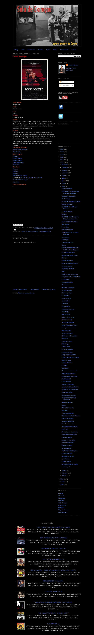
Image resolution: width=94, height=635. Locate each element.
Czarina (64, 258)
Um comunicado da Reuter (70, 464)
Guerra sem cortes (67, 333)
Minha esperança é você (69, 325)
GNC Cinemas (62, 503)
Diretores (40, 50)
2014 (62, 157)
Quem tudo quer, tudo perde (70, 357)
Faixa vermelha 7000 (68, 413)
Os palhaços (65, 311)
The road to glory (67, 437)
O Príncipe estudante (68, 268)
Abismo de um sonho (68, 317)
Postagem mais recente (20, 289)
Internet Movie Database (20, 149)
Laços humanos (66, 298)
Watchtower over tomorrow (70, 274)
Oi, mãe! (64, 365)
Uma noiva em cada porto (69, 432)
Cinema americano (45, 231)
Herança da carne (67, 402)
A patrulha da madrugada (69, 434)
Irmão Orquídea (66, 467)
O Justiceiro (65, 295)
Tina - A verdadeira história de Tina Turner (53, 602)
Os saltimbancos (67, 290)
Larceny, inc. (65, 459)
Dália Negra (65, 344)
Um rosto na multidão (68, 287)
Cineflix (60, 493)
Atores (48, 50)
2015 (62, 154)
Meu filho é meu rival (68, 424)
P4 (29, 177)
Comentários (64, 85)
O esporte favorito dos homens (71, 416)
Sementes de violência (53, 581)
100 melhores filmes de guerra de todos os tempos (53, 570)
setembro (65, 173)
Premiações (31, 50)
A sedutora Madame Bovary (70, 387)
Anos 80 (24, 231)
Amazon (15, 156)
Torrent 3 (15, 173)
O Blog (16, 50)
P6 (35, 177)
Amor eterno (65, 237)
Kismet (64, 405)
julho (63, 178)
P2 (24, 177)
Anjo (63, 271)
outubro (64, 170)
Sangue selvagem (67, 204)
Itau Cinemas (62, 505)
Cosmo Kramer (73, 65)
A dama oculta (53, 624)
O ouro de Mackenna (68, 442)
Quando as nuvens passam (70, 389)
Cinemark (61, 496)
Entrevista (65, 303)
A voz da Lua (65, 301)
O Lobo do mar (66, 461)
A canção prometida (68, 421)
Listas (23, 50)
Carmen (64, 214)
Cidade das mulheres (68, 309)
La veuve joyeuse (67, 211)
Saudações (65, 368)
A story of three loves (68, 384)
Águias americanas (67, 418)
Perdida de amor (67, 445)
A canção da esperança (69, 328)
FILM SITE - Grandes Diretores (71, 201)
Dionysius (65, 338)
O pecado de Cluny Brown (69, 255)
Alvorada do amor (67, 266)
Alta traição (65, 240)
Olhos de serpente (67, 349)
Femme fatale (66, 346)
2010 (62, 481)
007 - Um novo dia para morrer (53, 538)
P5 (32, 177)
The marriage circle (67, 242)
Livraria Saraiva (17, 160)
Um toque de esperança (53, 559)
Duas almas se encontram (69, 426)
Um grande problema (68, 322)
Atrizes (55, 50)
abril (63, 186)
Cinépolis (61, 500)
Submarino (16, 165)
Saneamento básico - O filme (53, 548)
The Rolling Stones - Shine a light (53, 613)
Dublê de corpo (20, 56)
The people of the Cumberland (71, 277)
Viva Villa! (65, 429)
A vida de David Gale (53, 592)
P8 (41, 177)
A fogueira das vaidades (69, 355)
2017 (62, 149)
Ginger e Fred (66, 306)
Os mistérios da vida (68, 456)
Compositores (64, 50)
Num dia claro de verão (69, 395)
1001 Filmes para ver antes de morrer (53, 527)
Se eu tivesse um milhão (69, 221)
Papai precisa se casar (68, 373)
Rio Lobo (64, 410)
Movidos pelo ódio (67, 282)
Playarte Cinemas (63, 510)
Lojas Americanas (18, 162)
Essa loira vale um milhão (69, 376)
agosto (64, 175)
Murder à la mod (67, 341)
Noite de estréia (66, 330)
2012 (62, 162)
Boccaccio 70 (66, 314)
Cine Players (17, 152)
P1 (21, 177)
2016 (62, 152)
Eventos (74, 50)
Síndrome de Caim (67, 352)
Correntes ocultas (67, 392)
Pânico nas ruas (66, 293)
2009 (62, 484)
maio (63, 183)
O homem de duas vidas (69, 336)
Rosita (64, 245)
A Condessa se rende (68, 252)
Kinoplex (61, 507)
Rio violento (65, 285)
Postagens (64, 82)
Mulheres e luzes (67, 320)
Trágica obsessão (67, 363)
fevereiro (65, 473)
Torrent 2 (15, 171)
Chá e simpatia (66, 381)
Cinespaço (61, 498)
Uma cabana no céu (68, 408)
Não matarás (65, 224)
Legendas (16, 182)
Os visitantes (65, 279)
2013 (62, 160)
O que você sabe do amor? (70, 263)
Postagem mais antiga (48, 289)
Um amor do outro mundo (69, 371)
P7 (38, 177)
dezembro (65, 165)
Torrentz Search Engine (20, 175)
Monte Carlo (65, 227)
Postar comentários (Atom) (26, 293)
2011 (62, 479)
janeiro (64, 475)
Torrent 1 (15, 169)
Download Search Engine (20, 180)
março (64, 470)
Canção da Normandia (68, 440)
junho (64, 181)
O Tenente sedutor (67, 229)
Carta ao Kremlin (67, 188)
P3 (27, 177)
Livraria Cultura (17, 158)
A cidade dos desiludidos (69, 451)
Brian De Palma (33, 231)
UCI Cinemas (62, 512)
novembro (65, 167)
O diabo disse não (67, 260)
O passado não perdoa (68, 196)
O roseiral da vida (67, 453)
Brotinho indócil (66, 379)
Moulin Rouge (66, 199)
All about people (66, 448)
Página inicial (34, 289)
